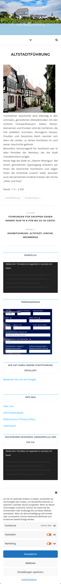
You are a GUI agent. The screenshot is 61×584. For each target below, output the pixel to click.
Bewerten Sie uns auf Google (19, 379)
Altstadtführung (12, 198)
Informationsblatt (13, 412)
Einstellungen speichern (30, 572)
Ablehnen (30, 563)
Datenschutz (10, 419)
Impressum (9, 425)
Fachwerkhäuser (32, 198)
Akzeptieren (30, 554)
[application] (30, 277)
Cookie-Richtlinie (28, 579)
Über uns (8, 406)
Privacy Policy (27, 419)
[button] (56, 492)
